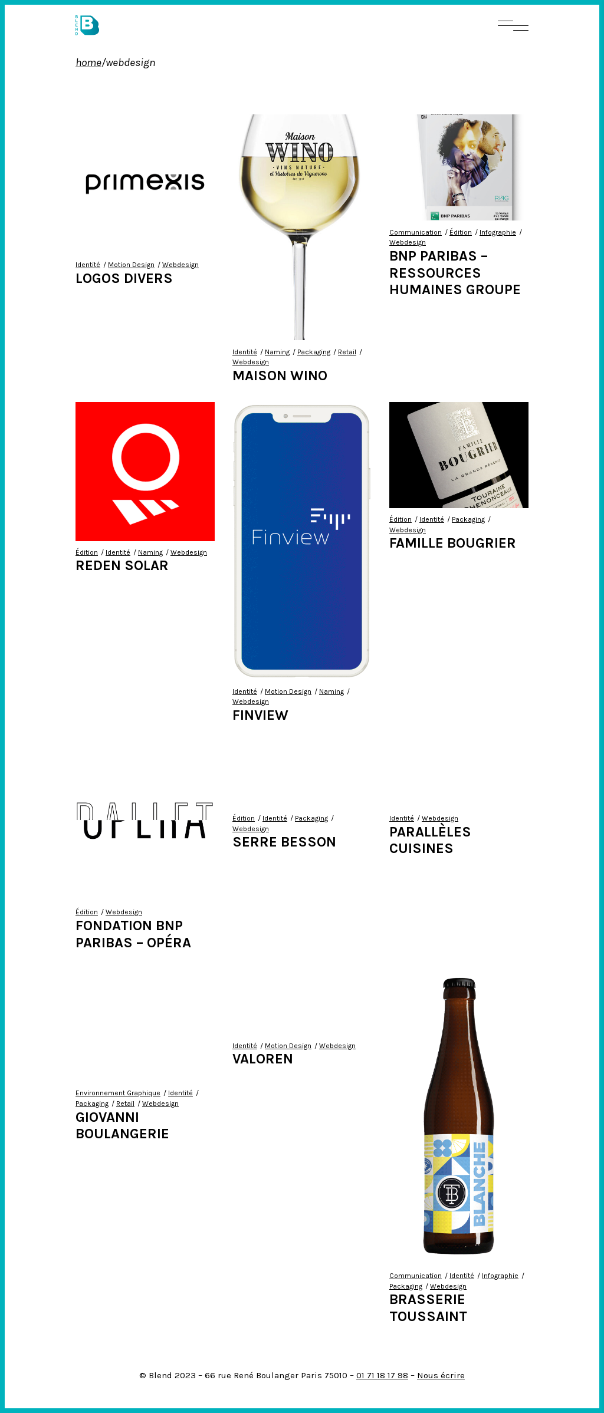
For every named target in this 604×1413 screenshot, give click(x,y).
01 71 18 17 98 (382, 1375)
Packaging (313, 352)
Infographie (498, 232)
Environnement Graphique (118, 1093)
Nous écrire (441, 1375)
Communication (415, 232)
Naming (277, 352)
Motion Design (131, 265)
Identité (88, 265)
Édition (460, 232)
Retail (347, 352)
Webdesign (180, 265)
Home (88, 62)
